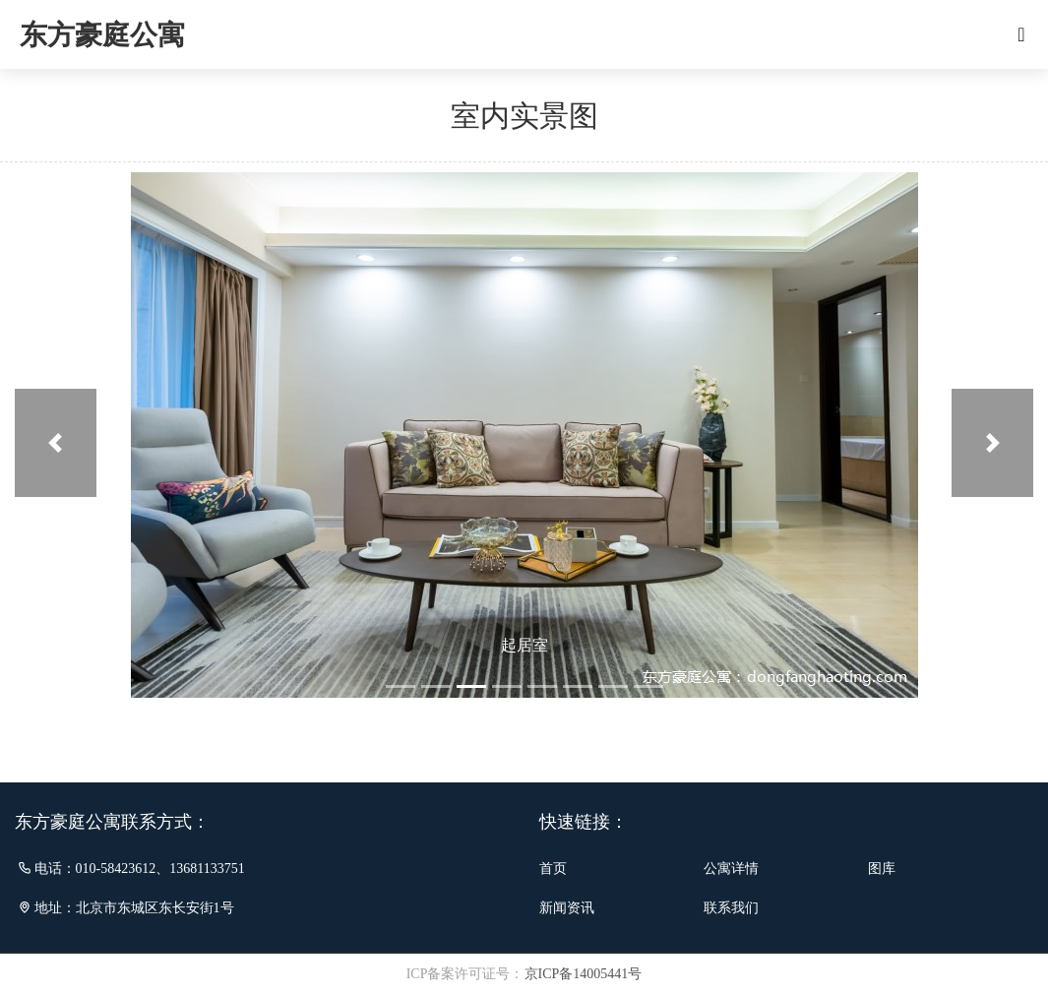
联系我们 (731, 908)
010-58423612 (116, 868)
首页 (553, 868)
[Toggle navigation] (1021, 34)
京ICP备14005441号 (583, 973)
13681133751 (206, 868)
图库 (881, 868)
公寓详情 (731, 868)
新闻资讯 (566, 908)
